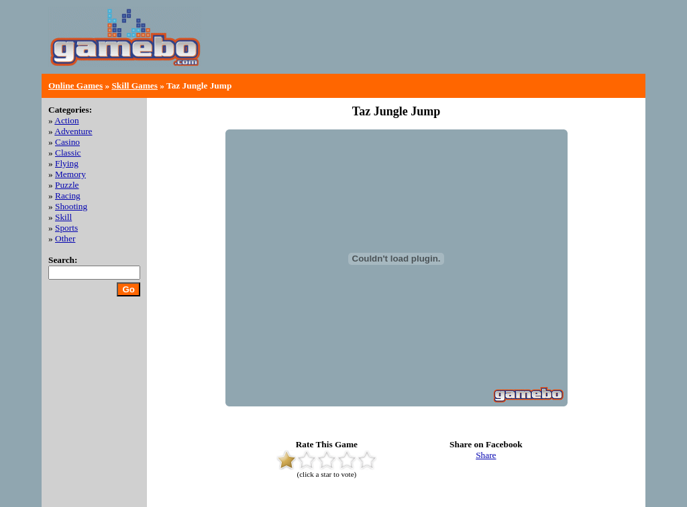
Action (66, 120)
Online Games (75, 85)
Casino (67, 142)
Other (65, 238)
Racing (68, 195)
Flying (66, 163)
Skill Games (134, 85)
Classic (68, 153)
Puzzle (67, 185)
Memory (70, 174)
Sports (66, 228)
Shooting (71, 206)
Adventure (73, 131)
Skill (63, 217)
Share (486, 455)
